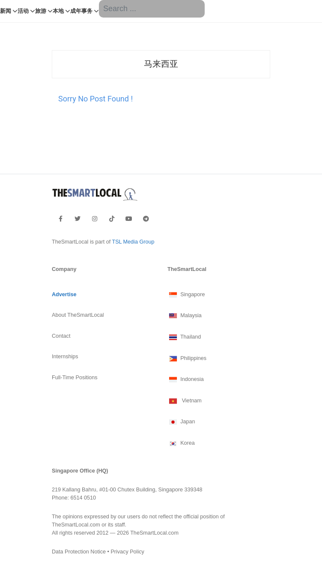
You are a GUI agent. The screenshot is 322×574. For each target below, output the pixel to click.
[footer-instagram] (94, 219)
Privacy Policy (127, 552)
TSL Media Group (133, 242)
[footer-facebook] (61, 219)
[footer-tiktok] (111, 219)
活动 (23, 11)
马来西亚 (161, 64)
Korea (181, 443)
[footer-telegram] (146, 219)
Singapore (186, 295)
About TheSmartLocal (78, 315)
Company (64, 269)
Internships (65, 357)
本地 (58, 11)
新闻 (5, 11)
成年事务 (81, 11)
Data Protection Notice (79, 552)
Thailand (184, 337)
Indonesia (185, 379)
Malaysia (184, 316)
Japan (181, 422)
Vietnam (184, 401)
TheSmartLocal (186, 269)
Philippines (186, 358)
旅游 (40, 11)
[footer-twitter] (77, 219)
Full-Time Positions (75, 378)
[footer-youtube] (128, 219)
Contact (61, 336)
